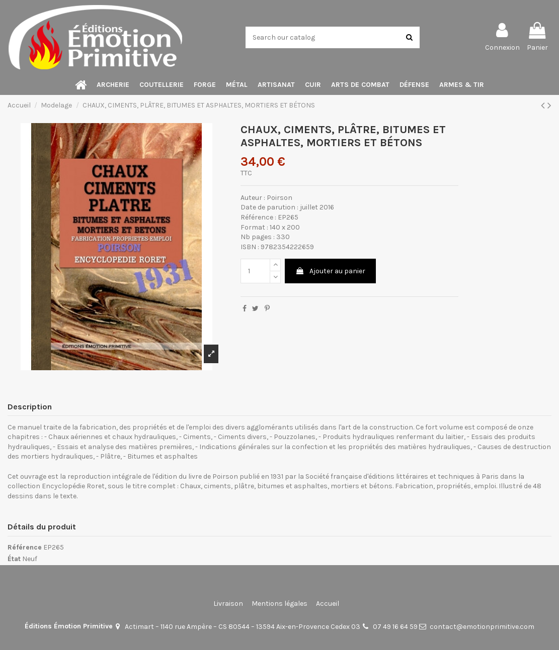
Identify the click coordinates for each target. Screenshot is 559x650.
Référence (25, 547)
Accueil (327, 603)
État (14, 559)
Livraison (228, 603)
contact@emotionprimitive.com (482, 626)
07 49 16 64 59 (395, 626)
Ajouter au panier (330, 271)
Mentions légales (279, 603)
